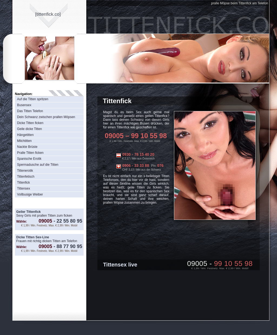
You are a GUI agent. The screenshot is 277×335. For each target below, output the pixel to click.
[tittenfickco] (48, 14)
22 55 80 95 (67, 221)
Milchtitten (24, 141)
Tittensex (23, 188)
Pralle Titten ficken (30, 153)
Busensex (24, 105)
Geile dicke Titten (29, 129)
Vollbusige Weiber (30, 194)
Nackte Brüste (27, 147)
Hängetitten (25, 135)
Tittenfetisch (25, 176)
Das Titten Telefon (30, 111)
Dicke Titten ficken (30, 123)
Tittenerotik (25, 171)
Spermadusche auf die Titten (37, 165)
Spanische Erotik (29, 159)
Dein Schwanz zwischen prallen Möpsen (46, 117)
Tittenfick (23, 182)
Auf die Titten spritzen (32, 99)
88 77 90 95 (67, 246)
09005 (45, 221)
